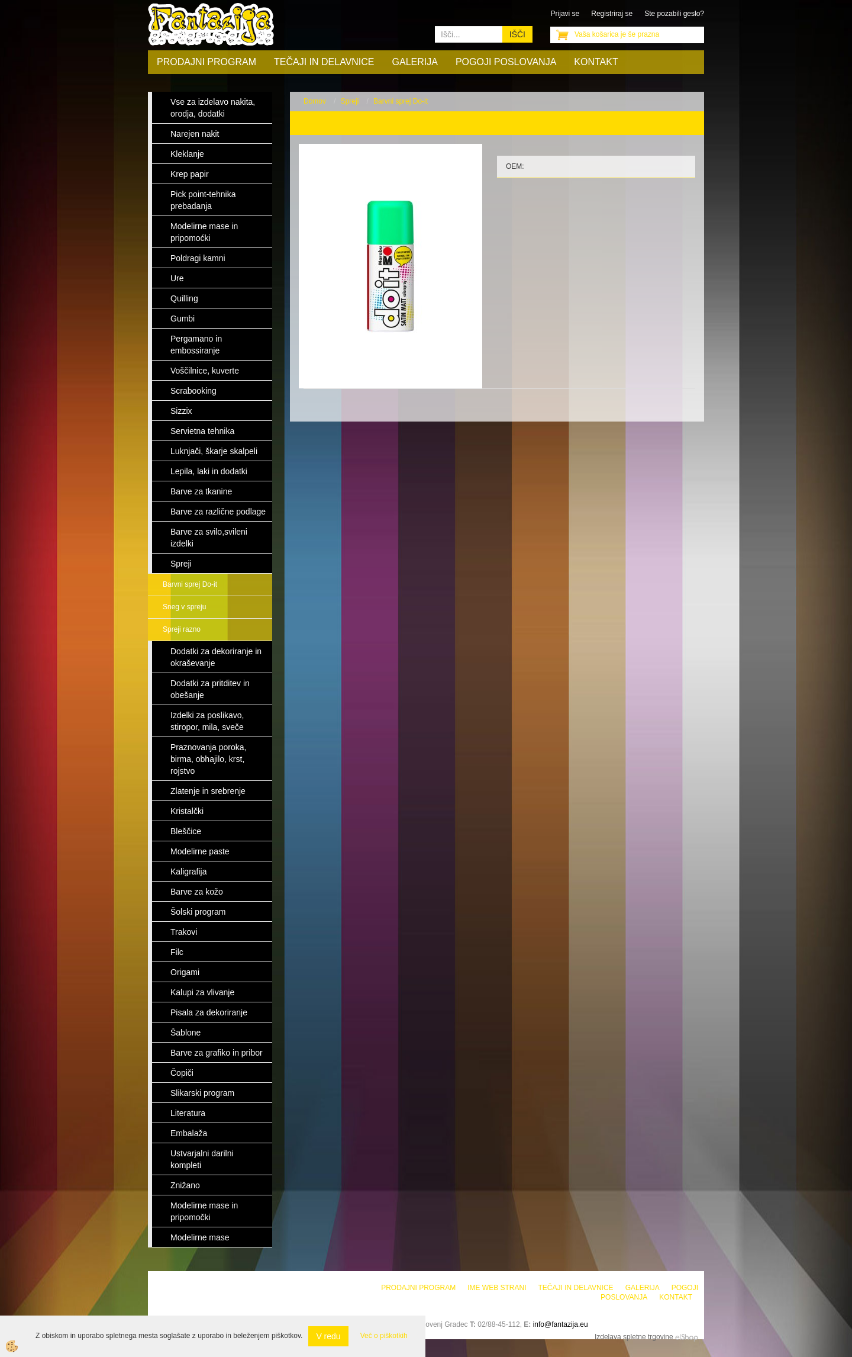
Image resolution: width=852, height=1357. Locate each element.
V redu (328, 1336)
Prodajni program (206, 62)
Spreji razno (182, 629)
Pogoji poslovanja (506, 62)
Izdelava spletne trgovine (634, 1337)
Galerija (415, 62)
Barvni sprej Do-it (190, 584)
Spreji (350, 101)
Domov (315, 101)
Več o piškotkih (384, 1336)
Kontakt (596, 62)
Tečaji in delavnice (324, 62)
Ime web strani (496, 1288)
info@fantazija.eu (560, 1324)
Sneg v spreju (184, 607)
